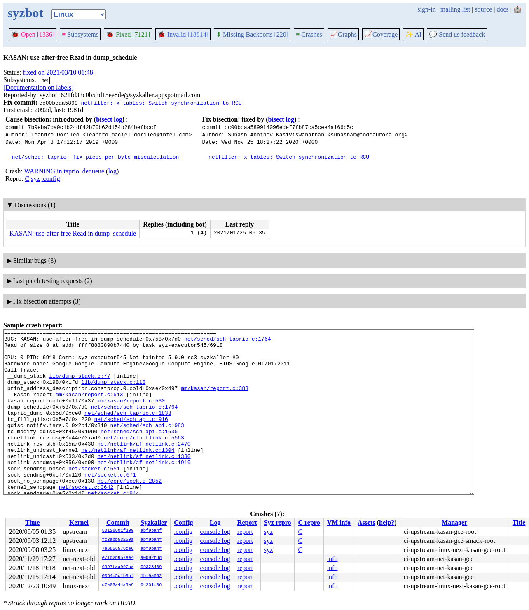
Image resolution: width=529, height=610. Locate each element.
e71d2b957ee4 (118, 558)
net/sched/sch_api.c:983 (147, 445)
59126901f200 (118, 531)
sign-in (426, 9)
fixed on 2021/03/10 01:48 (58, 72)
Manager (454, 522)
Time (32, 522)
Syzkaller (153, 522)
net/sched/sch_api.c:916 (131, 437)
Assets (366, 522)
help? (386, 522)
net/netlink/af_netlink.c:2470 (143, 467)
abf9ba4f (151, 531)
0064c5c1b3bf (118, 576)
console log (215, 531)
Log (215, 522)
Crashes (309, 34)
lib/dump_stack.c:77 (79, 385)
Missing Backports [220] (252, 34)
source (483, 9)
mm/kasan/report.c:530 (131, 415)
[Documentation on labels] (38, 87)
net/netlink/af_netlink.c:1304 (127, 474)
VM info (339, 522)
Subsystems (80, 34)
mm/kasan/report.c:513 (89, 407)
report (245, 531)
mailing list (455, 9)
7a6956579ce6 (118, 549)
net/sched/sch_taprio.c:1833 (127, 430)
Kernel (79, 522)
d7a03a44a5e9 (118, 585)
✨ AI (413, 34)
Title (519, 522)
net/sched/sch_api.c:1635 (139, 452)
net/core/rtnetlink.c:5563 (144, 459)
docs (502, 9)
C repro (309, 522)
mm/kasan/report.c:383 (214, 400)
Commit (117, 522)
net (45, 80)
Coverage (381, 34)
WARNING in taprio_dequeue (64, 171)
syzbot (25, 12)
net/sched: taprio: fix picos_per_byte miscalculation (95, 156)
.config (51, 178)
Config (183, 522)
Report (247, 522)
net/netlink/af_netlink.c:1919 (143, 489)
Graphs (343, 34)
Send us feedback (457, 34)
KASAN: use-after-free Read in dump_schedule (72, 233)
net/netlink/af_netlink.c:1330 (143, 482)
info (332, 558)
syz (35, 178)
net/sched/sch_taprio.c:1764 (227, 341)
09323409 (151, 567)
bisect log (109, 119)
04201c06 (151, 585)
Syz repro (277, 522)
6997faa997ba (118, 567)
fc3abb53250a (118, 540)
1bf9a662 (151, 576)
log (112, 171)
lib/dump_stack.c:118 (113, 393)
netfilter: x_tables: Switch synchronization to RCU (161, 102)
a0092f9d (151, 558)
